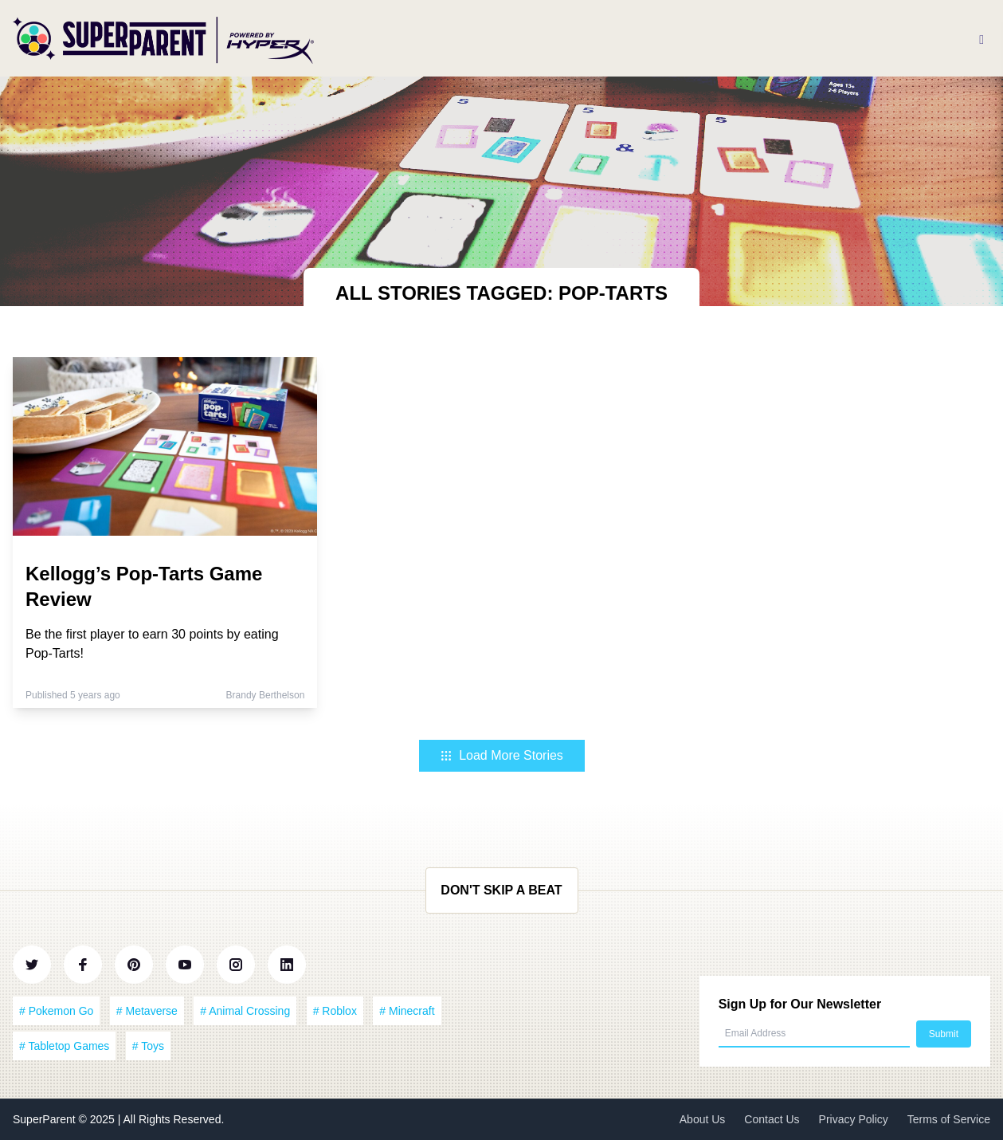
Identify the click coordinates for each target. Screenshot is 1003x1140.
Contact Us (771, 1119)
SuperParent (46, 1119)
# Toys (148, 1046)
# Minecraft (406, 1010)
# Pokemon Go (56, 1010)
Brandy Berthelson (265, 695)
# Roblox (335, 1010)
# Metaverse (147, 1010)
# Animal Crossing (245, 1010)
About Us (703, 1119)
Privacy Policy (853, 1119)
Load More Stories (501, 755)
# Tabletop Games (64, 1046)
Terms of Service (948, 1119)
